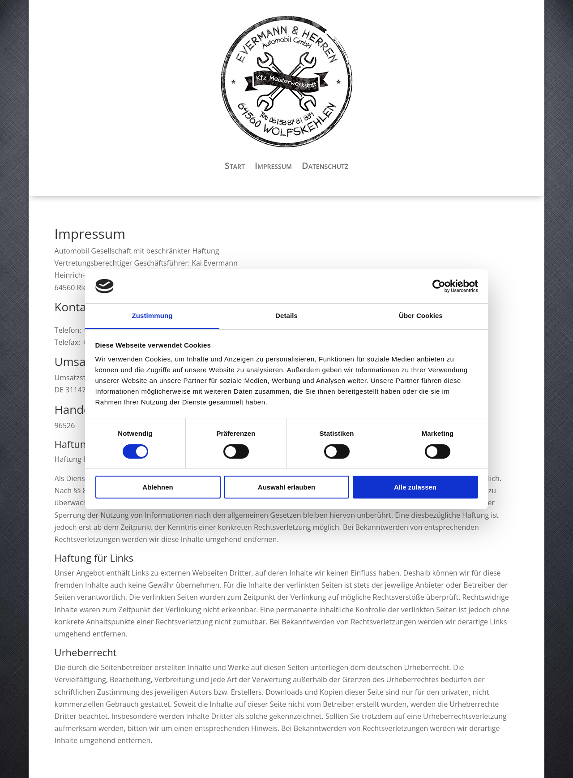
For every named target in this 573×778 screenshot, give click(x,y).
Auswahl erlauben (286, 487)
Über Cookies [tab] (421, 315)
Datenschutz (325, 165)
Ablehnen (157, 487)
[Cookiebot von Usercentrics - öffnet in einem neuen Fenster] (439, 286)
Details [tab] (286, 315)
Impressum (273, 165)
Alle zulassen (415, 487)
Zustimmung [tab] (152, 315)
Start (235, 165)
